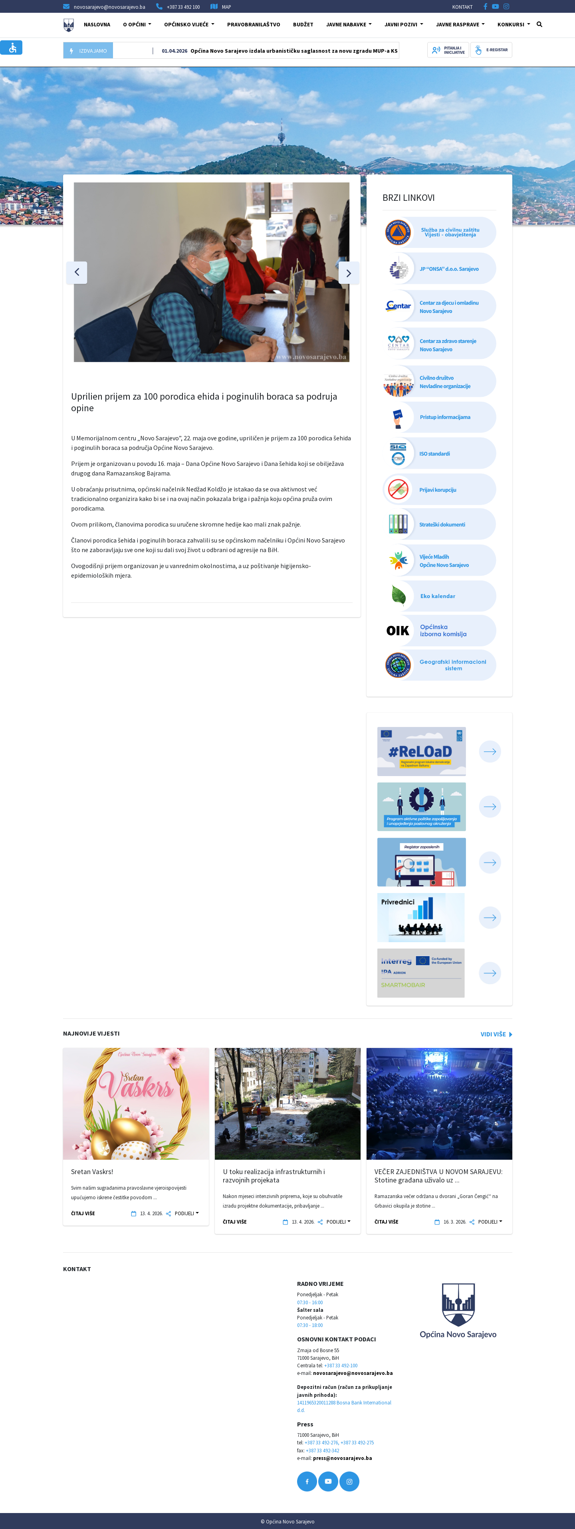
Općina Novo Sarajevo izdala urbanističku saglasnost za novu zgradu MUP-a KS (308, 50)
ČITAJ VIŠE (83, 1213)
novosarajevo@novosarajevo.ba (353, 1373)
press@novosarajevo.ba (342, 1458)
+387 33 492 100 (183, 7)
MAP (226, 7)
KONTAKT (462, 7)
